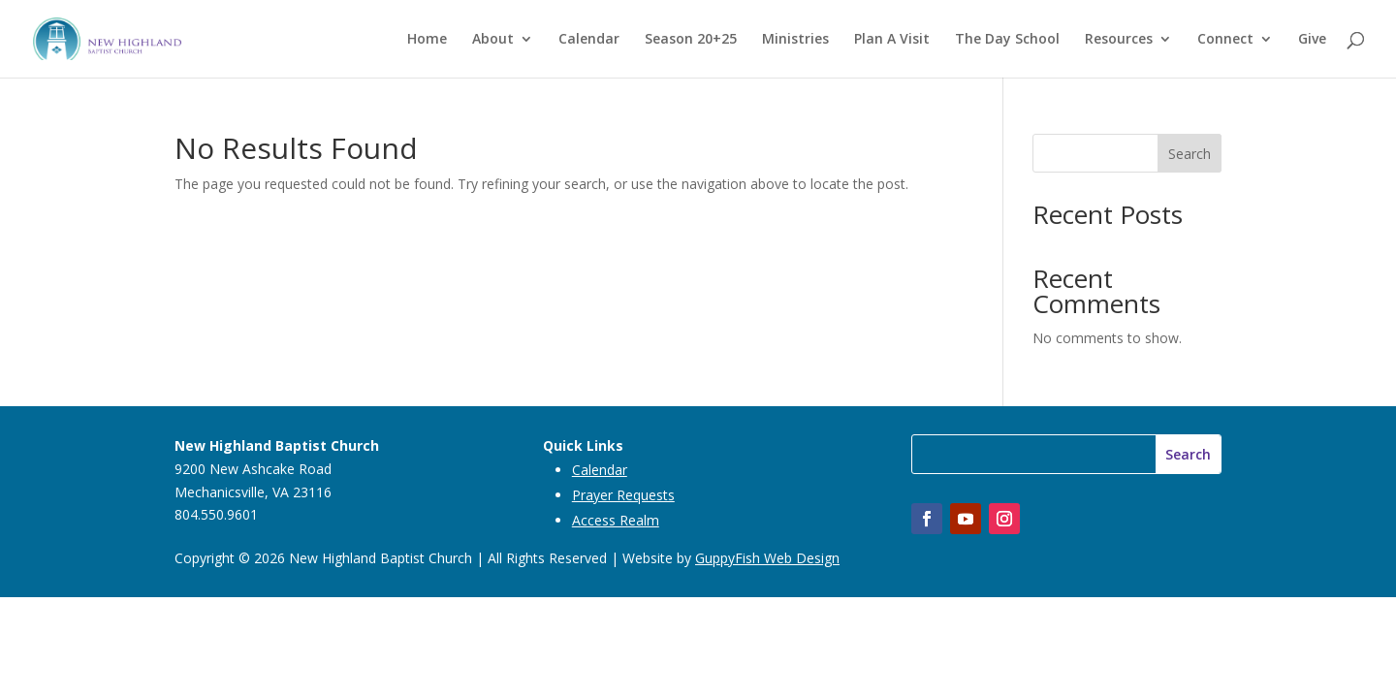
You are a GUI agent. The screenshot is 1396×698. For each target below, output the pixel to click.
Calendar (588, 40)
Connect (1225, 40)
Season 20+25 (691, 40)
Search (1189, 153)
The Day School (1007, 40)
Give (1312, 40)
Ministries (795, 40)
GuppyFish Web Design (767, 558)
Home (427, 40)
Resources (1119, 40)
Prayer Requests (623, 495)
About (493, 40)
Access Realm (615, 520)
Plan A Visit (892, 40)
